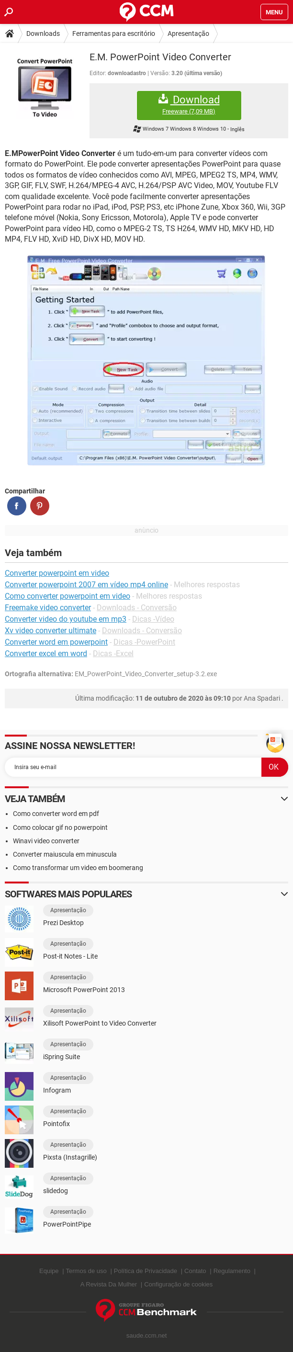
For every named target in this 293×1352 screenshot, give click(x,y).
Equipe (48, 1270)
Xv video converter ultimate (50, 630)
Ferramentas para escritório (113, 33)
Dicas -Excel (113, 653)
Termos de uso (86, 1270)
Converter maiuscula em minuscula (65, 854)
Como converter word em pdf (56, 813)
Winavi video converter (46, 841)
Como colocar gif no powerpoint (60, 827)
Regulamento (232, 1270)
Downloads (43, 33)
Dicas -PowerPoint (144, 642)
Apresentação (188, 33)
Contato (195, 1270)
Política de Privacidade (145, 1270)
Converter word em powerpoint (56, 642)
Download (189, 104)
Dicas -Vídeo (153, 619)
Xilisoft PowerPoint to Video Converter (100, 1023)
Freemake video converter (48, 607)
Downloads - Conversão (137, 607)
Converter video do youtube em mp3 (65, 619)
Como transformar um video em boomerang (78, 868)
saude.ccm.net (146, 1335)
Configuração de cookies (178, 1284)
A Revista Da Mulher (108, 1284)
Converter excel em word (46, 653)
